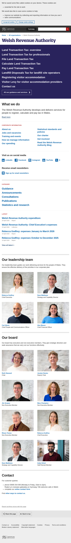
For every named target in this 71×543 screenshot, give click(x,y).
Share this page (10, 514)
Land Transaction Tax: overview (21, 50)
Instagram (36, 160)
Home (4, 35)
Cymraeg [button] (31, 29)
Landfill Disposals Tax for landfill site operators (31, 72)
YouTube (49, 160)
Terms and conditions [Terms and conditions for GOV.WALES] (59, 525)
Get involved (43, 139)
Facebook (22, 160)
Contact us (8, 86)
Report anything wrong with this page (14, 506)
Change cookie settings (25, 22)
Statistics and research (15, 205)
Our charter (42, 135)
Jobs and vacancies (11, 133)
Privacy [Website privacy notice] (47, 525)
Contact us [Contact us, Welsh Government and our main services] (5, 525)
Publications (9, 200)
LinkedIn (9, 160)
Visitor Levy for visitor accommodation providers (32, 81)
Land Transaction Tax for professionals (26, 54)
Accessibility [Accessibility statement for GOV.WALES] (15, 525)
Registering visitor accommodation (23, 77)
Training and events (11, 136)
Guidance (7, 188)
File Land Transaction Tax (17, 59)
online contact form (22, 489)
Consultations (10, 196)
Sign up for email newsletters (17, 173)
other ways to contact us (15, 493)
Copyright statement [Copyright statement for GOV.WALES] (28, 525)
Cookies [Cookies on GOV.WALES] (40, 525)
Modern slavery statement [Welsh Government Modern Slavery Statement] (10, 527)
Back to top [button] (26, 514)
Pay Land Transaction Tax (18, 68)
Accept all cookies (9, 22)
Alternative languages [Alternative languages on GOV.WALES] (28, 527)
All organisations (15, 35)
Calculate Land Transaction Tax (21, 63)
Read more (6, 117)
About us (6, 129)
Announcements (12, 192)
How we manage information (15, 140)
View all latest (7, 245)
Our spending (8, 143)
